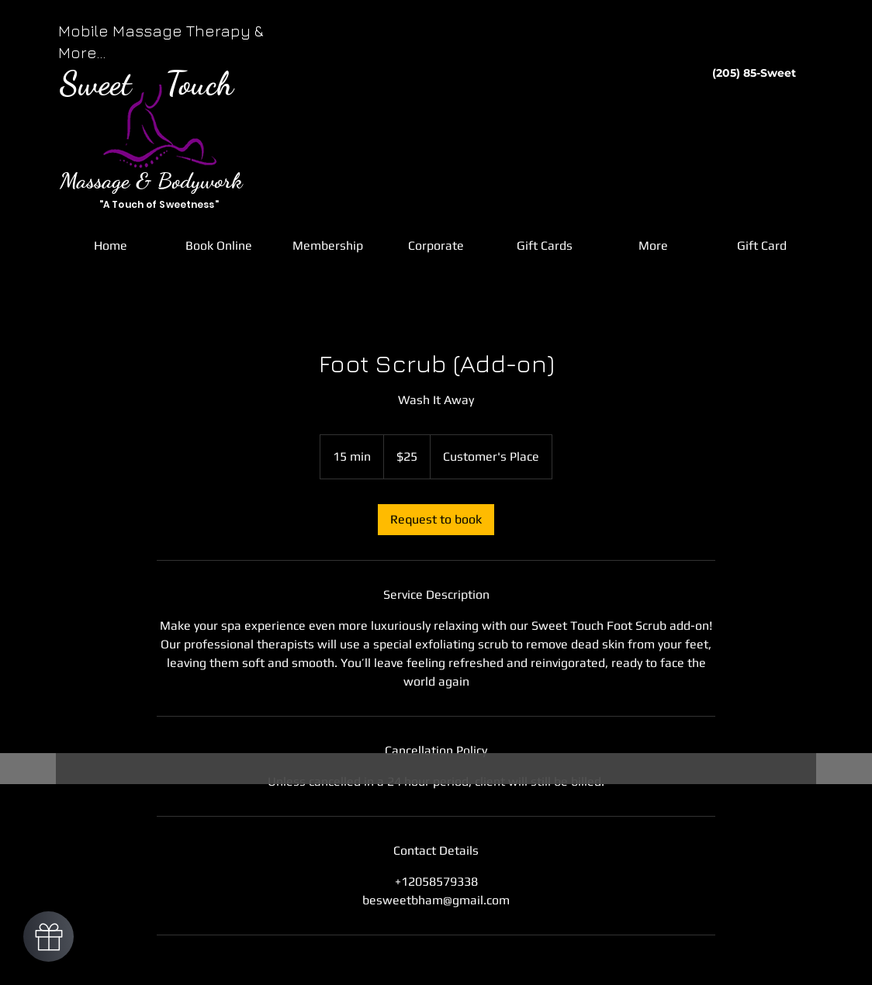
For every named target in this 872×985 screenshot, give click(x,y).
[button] (218, 245)
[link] (436, 519)
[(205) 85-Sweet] (754, 73)
